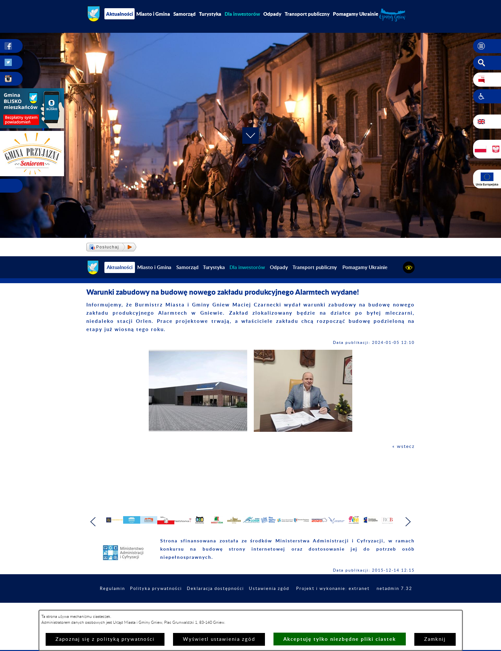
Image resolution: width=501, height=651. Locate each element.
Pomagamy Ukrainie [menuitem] (355, 13)
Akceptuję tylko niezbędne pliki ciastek (339, 639)
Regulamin (140, 606)
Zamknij (435, 639)
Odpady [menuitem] (272, 13)
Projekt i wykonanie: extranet (373, 606)
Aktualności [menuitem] (119, 13)
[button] (487, 46)
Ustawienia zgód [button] (306, 606)
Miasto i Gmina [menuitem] (153, 13)
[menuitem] (242, 13)
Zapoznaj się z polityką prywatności (105, 639)
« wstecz (403, 446)
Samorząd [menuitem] (184, 13)
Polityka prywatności (186, 606)
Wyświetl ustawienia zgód (219, 639)
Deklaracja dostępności (249, 606)
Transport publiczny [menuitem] (307, 13)
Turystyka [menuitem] (210, 13)
